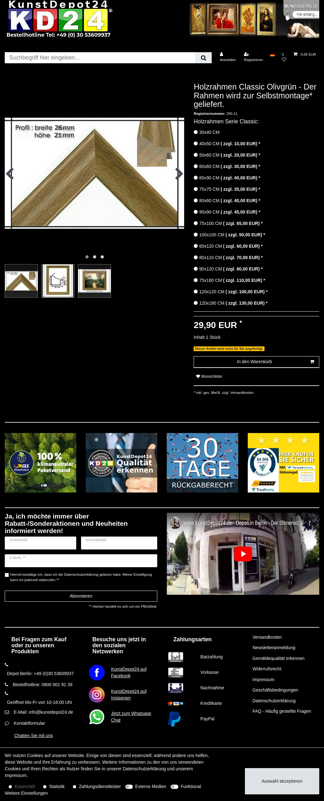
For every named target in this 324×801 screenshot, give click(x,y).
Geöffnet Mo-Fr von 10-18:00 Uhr (39, 702)
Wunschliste (209, 376)
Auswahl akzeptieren (282, 781)
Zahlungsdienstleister (100, 786)
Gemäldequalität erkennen (278, 658)
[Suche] (203, 57)
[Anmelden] (228, 57)
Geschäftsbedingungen (275, 689)
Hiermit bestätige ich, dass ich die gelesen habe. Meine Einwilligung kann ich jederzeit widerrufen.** (81, 577)
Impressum (263, 679)
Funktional (191, 786)
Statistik (57, 786)
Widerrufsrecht (266, 668)
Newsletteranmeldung (273, 647)
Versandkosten (241, 392)
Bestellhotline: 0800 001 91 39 (42, 684)
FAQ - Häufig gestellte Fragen (281, 711)
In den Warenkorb (275, 362)
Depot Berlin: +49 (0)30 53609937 (40, 673)
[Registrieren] (253, 57)
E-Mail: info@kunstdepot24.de (43, 712)
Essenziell (25, 786)
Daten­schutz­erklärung (144, 768)
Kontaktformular (29, 723)
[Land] (272, 54)
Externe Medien (150, 786)
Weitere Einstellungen (26, 793)
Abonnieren (81, 596)
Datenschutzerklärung (274, 700)
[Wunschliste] (284, 57)
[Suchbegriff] (100, 57)
